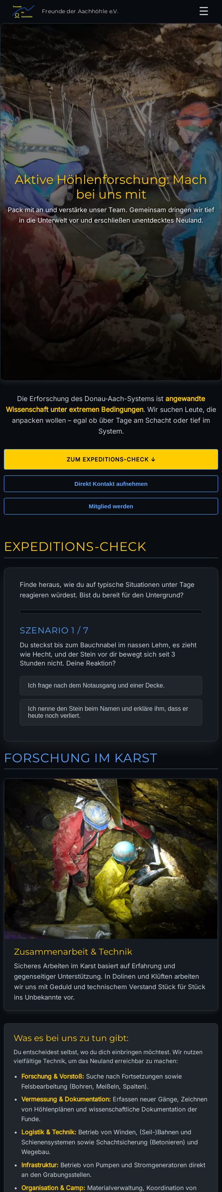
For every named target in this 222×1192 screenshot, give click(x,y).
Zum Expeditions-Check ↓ (111, 457)
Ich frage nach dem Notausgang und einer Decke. (96, 682)
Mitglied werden (111, 504)
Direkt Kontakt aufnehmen (111, 481)
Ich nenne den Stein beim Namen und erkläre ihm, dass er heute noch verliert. (108, 709)
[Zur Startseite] (63, 11)
